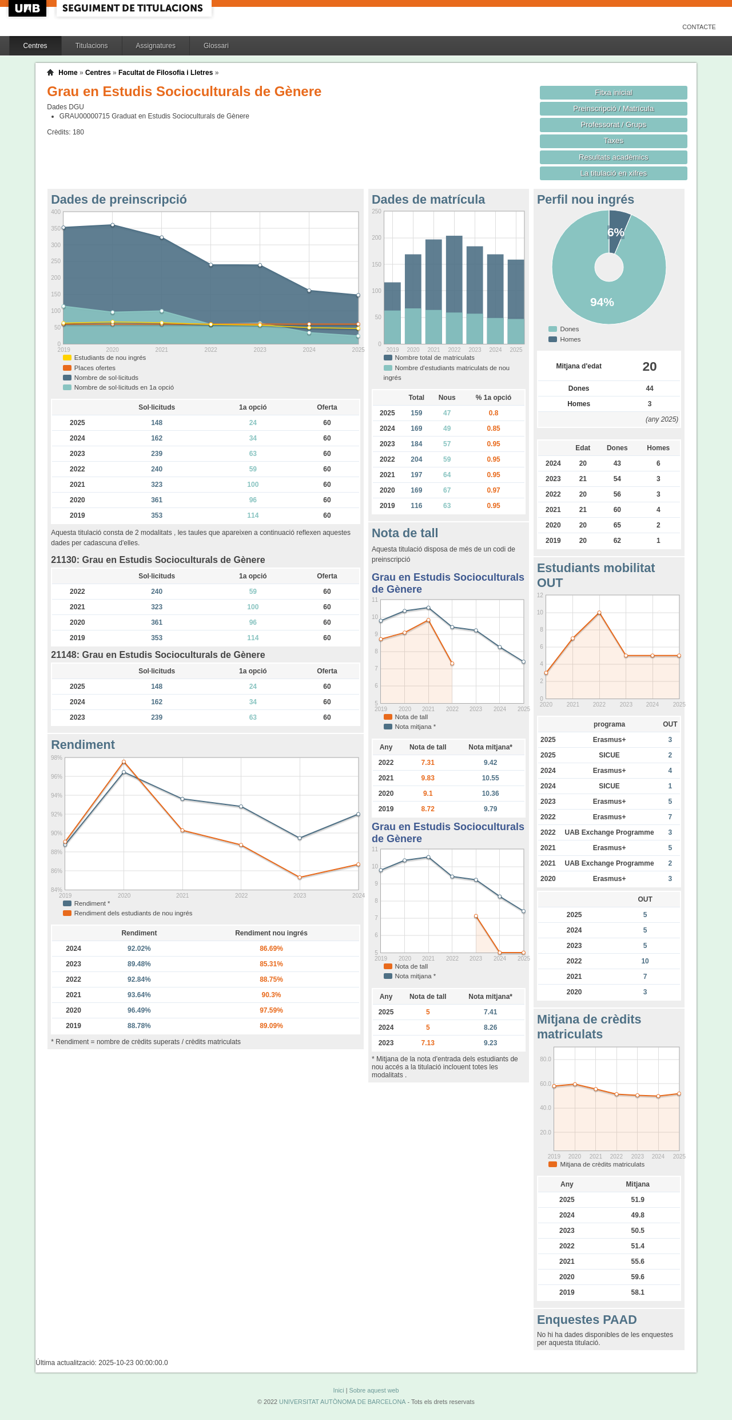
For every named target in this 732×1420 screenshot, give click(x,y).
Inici (338, 1390)
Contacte (699, 26)
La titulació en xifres (613, 173)
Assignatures (156, 46)
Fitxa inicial (613, 92)
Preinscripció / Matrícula (613, 108)
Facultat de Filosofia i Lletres (165, 73)
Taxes (614, 140)
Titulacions (91, 46)
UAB (28, 8)
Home (67, 73)
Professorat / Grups (613, 124)
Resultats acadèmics (614, 157)
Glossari (216, 46)
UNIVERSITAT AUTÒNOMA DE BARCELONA (342, 1401)
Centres (35, 46)
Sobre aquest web (374, 1390)
